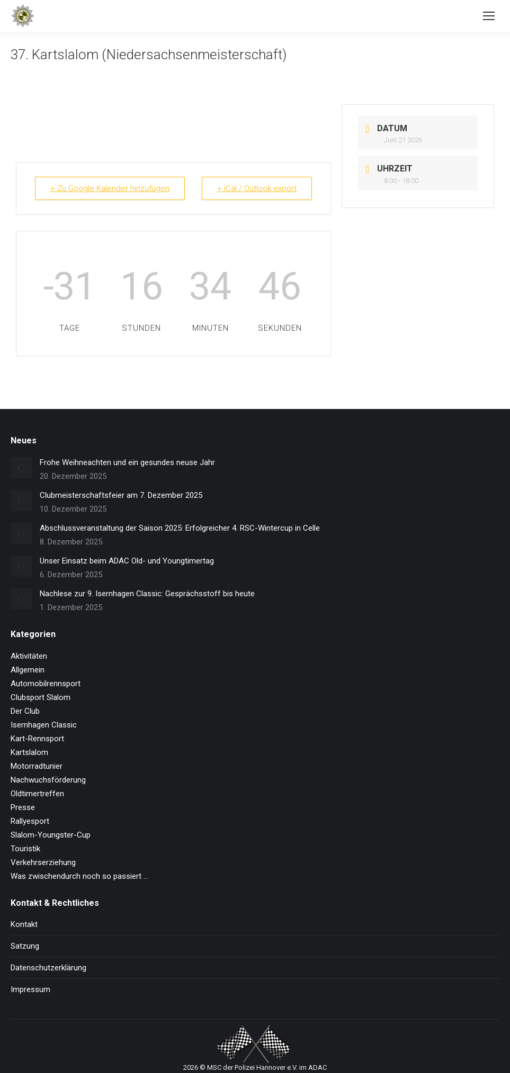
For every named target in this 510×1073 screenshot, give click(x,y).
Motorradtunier (36, 766)
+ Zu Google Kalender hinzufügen (109, 188)
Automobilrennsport (45, 683)
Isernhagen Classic (44, 725)
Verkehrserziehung (43, 862)
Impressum (30, 989)
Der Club (25, 711)
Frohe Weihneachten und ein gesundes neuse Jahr (127, 462)
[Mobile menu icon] (488, 15)
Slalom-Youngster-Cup (51, 835)
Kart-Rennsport (37, 738)
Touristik (25, 848)
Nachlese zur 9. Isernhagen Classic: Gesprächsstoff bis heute (147, 593)
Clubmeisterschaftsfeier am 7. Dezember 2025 (121, 495)
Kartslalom (29, 752)
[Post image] (21, 467)
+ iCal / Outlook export (257, 188)
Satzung (25, 946)
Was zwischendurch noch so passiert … (79, 876)
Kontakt (24, 924)
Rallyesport (30, 821)
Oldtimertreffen (37, 793)
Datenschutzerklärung (48, 967)
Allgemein (27, 670)
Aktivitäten (29, 656)
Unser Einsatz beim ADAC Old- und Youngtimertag (127, 561)
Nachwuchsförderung (48, 780)
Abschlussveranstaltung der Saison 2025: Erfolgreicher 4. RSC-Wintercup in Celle (180, 528)
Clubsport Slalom (40, 697)
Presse (23, 807)
